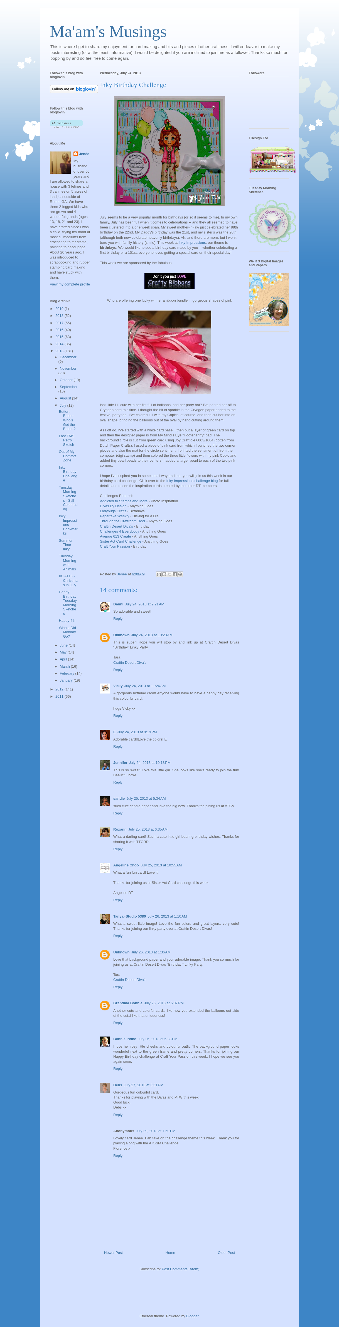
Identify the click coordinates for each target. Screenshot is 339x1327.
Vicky (118, 686)
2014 (60, 344)
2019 (60, 309)
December (68, 357)
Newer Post (113, 1253)
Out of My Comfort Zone (67, 455)
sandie (119, 798)
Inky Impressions (192, 242)
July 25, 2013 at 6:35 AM (148, 829)
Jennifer (120, 763)
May (64, 652)
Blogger (192, 1316)
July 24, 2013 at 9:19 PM (137, 732)
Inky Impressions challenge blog (191, 481)
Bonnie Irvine (124, 1039)
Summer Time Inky (65, 544)
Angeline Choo (126, 865)
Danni (118, 604)
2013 (60, 351)
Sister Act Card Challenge (120, 541)
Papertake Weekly (114, 516)
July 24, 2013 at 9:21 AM (144, 604)
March (65, 666)
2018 (60, 316)
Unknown (121, 635)
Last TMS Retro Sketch (66, 440)
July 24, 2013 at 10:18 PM (150, 763)
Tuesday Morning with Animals (67, 562)
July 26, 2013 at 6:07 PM (164, 1003)
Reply (117, 619)
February (67, 673)
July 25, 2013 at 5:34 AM (146, 798)
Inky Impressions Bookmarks (68, 524)
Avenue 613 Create (115, 536)
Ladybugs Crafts (113, 511)
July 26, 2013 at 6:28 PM (157, 1039)
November (68, 368)
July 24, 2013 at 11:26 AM (145, 686)
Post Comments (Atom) (180, 1269)
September (69, 387)
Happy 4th (67, 620)
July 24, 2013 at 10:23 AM (152, 635)
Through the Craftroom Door (122, 521)
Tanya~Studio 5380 (129, 916)
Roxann (120, 829)
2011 (60, 696)
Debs (117, 1085)
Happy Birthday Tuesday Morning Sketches (68, 603)
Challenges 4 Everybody (119, 531)
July (63, 405)
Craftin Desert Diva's (117, 526)
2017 (60, 323)
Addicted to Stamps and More (124, 501)
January (67, 680)
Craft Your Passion (115, 546)
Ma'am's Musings (108, 31)
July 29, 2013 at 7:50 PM (155, 1131)
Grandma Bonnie (128, 1003)
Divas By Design (113, 506)
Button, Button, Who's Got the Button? (67, 420)
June (64, 645)
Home (170, 1253)
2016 (60, 330)
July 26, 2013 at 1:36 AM (151, 952)
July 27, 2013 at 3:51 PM (143, 1085)
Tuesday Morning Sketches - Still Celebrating (68, 498)
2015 (60, 337)
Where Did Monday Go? (67, 632)
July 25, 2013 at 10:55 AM (161, 865)
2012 (60, 689)
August (66, 398)
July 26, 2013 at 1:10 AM (167, 916)
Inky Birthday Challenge (68, 474)
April (64, 659)
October (67, 380)
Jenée (84, 154)
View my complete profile (70, 284)
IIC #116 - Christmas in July (68, 580)
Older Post (226, 1253)
